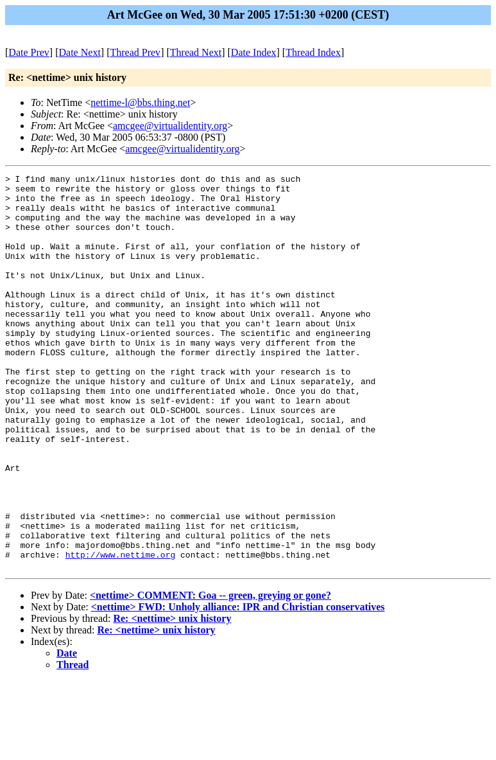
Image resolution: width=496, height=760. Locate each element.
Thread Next (195, 52)
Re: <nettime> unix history (172, 697)
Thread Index (313, 52)
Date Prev (28, 52)
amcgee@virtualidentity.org (170, 125)
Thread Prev (135, 52)
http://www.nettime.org (120, 631)
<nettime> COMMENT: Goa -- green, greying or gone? (210, 674)
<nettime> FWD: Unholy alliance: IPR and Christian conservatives (238, 685)
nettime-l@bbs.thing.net (140, 102)
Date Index (254, 52)
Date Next (80, 52)
